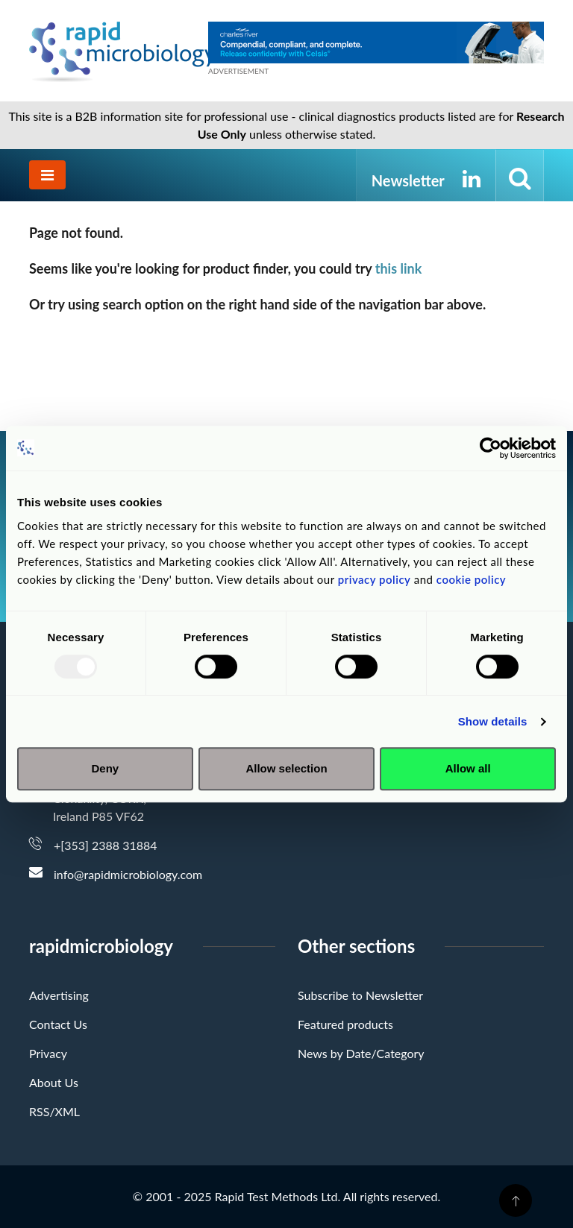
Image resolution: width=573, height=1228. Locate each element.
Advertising (59, 995)
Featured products (345, 1024)
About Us (53, 1082)
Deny (105, 768)
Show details (492, 721)
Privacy (48, 1053)
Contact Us (58, 1024)
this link (398, 268)
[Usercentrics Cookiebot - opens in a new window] (490, 448)
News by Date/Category (361, 1053)
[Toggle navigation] (47, 174)
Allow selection (286, 768)
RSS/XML (54, 1111)
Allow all (468, 768)
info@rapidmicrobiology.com (128, 874)
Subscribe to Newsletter (360, 995)
